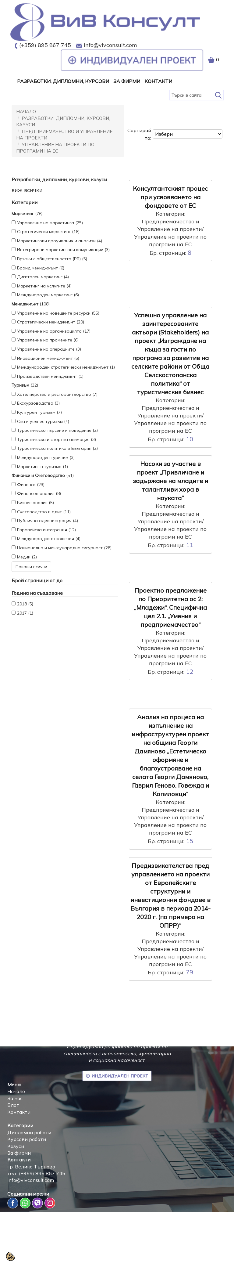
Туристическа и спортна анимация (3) (56, 439)
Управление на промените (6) (48, 340)
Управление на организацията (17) (53, 331)
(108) (31, 304)
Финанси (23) (30, 484)
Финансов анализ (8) (39, 493)
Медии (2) (27, 557)
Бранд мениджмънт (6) (40, 268)
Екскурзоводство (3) (38, 403)
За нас (15, 1098)
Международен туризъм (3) (46, 457)
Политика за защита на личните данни (126, 1254)
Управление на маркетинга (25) (50, 223)
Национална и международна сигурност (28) (64, 547)
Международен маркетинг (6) (48, 295)
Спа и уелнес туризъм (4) (43, 421)
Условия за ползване (203, 1254)
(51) (43, 475)
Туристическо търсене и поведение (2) (57, 430)
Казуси (15, 1146)
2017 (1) (25, 613)
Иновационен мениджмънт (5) (48, 358)
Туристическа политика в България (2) (57, 448)
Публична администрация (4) (47, 520)
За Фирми (126, 81)
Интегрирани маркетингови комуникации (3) (63, 249)
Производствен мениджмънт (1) (50, 376)
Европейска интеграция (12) (46, 529)
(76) (27, 213)
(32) (25, 385)
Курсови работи (26, 1139)
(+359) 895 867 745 (45, 45)
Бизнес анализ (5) (35, 502)
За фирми (19, 1153)
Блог (13, 1105)
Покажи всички (31, 566)
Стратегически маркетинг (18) (48, 231)
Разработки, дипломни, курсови (63, 81)
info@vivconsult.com (110, 45)
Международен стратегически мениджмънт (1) (66, 367)
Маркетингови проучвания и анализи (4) (59, 241)
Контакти (158, 81)
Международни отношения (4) (48, 538)
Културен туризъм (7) (39, 412)
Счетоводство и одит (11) (44, 511)
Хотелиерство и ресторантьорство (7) (57, 394)
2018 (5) (25, 604)
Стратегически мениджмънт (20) (50, 322)
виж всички (27, 189)
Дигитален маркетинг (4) (43, 277)
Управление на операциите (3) (49, 349)
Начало (26, 111)
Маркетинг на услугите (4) (44, 286)
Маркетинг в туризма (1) (42, 466)
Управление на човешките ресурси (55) (58, 313)
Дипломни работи (29, 1132)
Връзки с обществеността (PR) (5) (52, 259)
